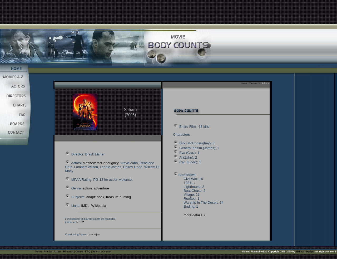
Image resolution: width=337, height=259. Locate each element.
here (78, 222)
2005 (130, 115)
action (87, 188)
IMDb (85, 206)
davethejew (94, 234)
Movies (253, 83)
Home (243, 83)
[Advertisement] (168, 12)
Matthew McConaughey (100, 163)
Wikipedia (98, 206)
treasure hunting (118, 197)
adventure (101, 188)
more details (193, 215)
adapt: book (95, 197)
